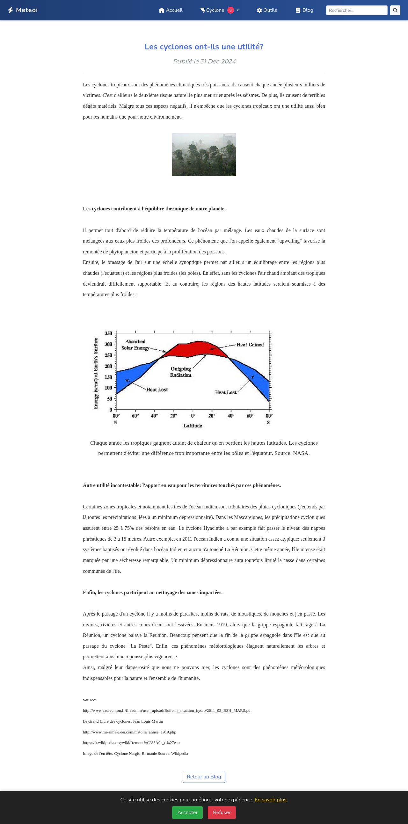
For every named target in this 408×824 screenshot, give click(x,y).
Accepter (187, 812)
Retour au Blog (204, 776)
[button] (220, 10)
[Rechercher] (357, 10)
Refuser (221, 812)
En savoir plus (271, 799)
